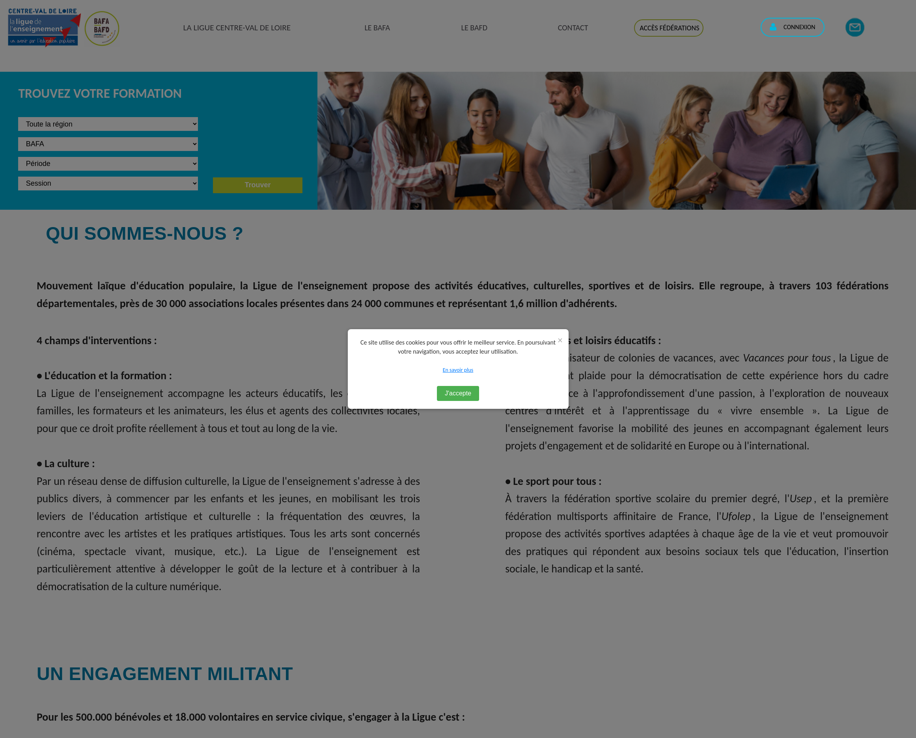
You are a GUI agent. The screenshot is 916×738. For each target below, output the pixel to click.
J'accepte (458, 393)
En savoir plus (458, 370)
